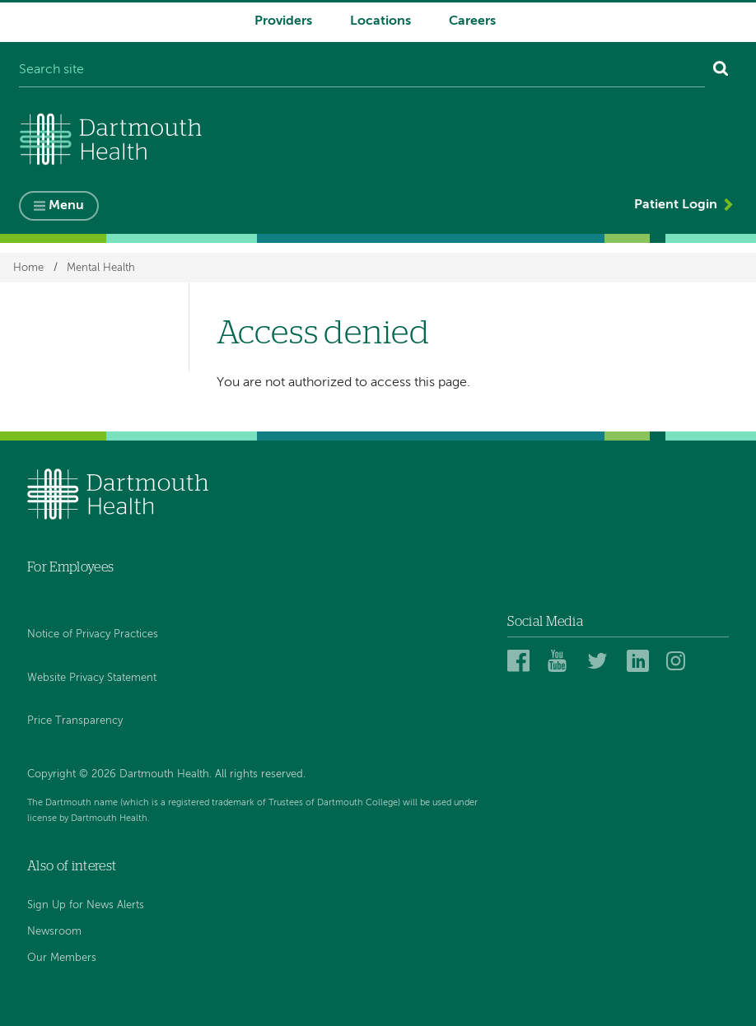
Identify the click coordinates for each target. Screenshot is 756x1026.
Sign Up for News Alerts (85, 905)
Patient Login (675, 205)
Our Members (61, 958)
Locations (380, 21)
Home (28, 267)
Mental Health (101, 267)
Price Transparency (75, 721)
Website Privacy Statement (91, 678)
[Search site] (362, 70)
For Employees (70, 567)
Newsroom (54, 931)
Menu (66, 205)
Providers (283, 21)
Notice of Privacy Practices (92, 634)
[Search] (721, 70)
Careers (472, 21)
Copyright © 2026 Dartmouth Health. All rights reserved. (166, 774)
